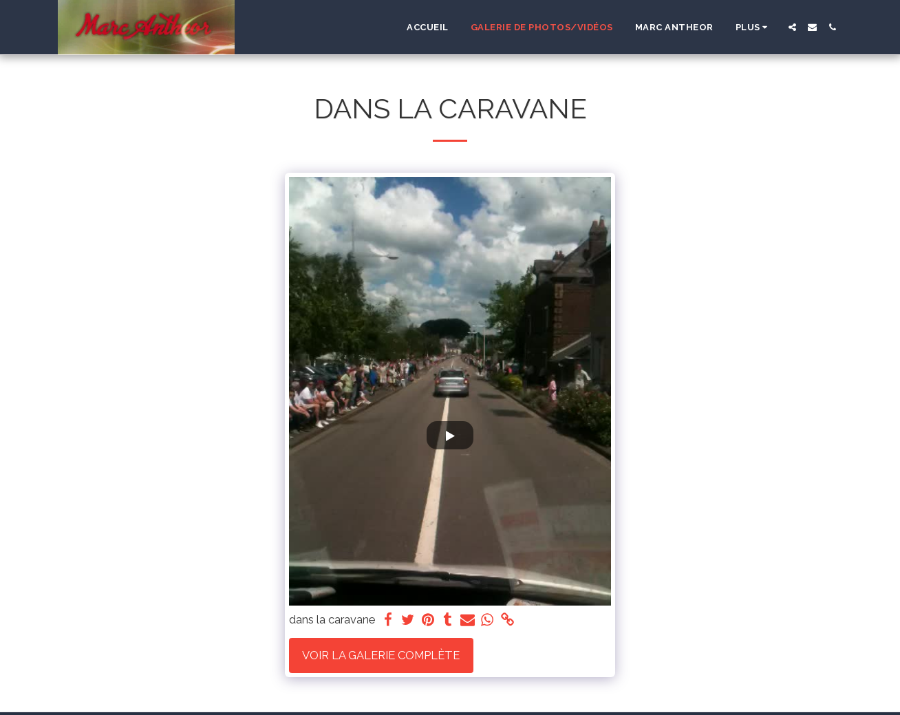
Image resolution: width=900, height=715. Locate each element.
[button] (792, 27)
